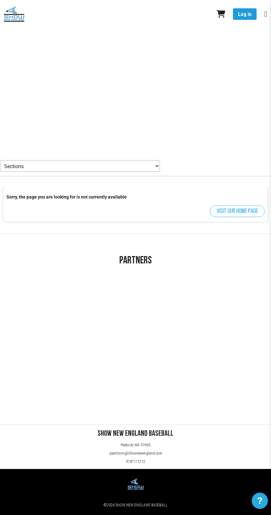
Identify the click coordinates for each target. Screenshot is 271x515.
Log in (244, 14)
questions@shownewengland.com (135, 453)
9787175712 (135, 461)
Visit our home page (237, 211)
